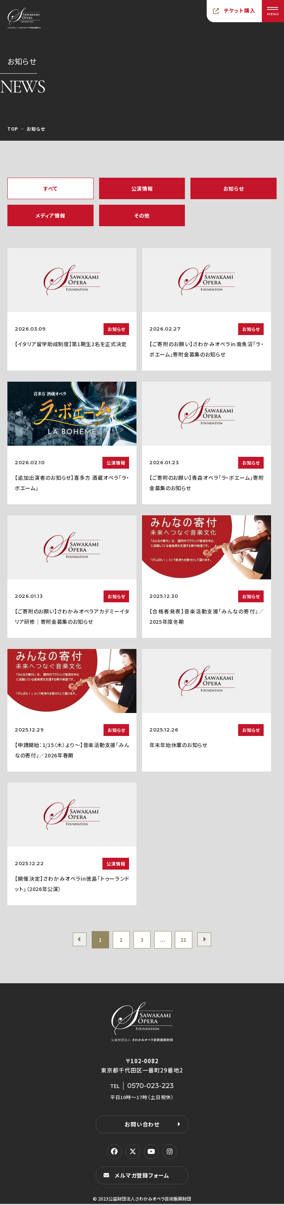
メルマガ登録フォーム (142, 1176)
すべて (50, 188)
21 (186, 940)
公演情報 (142, 188)
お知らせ (233, 188)
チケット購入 (240, 10)
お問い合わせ (142, 1125)
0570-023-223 (150, 1087)
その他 (142, 215)
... (164, 940)
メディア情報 (50, 215)
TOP (12, 128)
